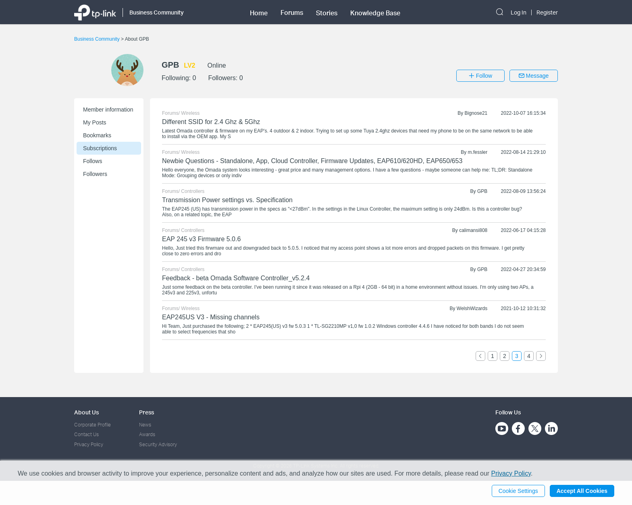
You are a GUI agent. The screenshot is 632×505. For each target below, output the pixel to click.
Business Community (97, 39)
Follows (92, 161)
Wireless (190, 113)
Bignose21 (476, 113)
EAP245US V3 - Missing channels (211, 317)
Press (146, 412)
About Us (86, 412)
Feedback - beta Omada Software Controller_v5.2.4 (236, 278)
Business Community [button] (156, 12)
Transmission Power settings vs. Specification (227, 200)
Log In (518, 12)
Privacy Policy (88, 444)
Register (547, 12)
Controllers (192, 191)
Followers (95, 174)
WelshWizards (472, 308)
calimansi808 (473, 230)
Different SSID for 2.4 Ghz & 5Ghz (211, 121)
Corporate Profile (92, 425)
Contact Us (86, 434)
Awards (147, 434)
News (145, 425)
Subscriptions (100, 148)
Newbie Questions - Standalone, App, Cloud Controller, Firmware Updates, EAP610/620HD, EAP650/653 (312, 160)
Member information (108, 109)
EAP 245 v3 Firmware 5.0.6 (201, 239)
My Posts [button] (94, 122)
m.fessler (478, 152)
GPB (482, 191)
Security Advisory (158, 444)
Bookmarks (97, 135)
